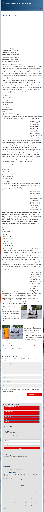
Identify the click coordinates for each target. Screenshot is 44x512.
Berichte (15, 18)
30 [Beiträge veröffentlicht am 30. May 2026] (31, 505)
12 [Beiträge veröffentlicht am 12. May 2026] (9, 498)
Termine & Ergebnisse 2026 (12, 406)
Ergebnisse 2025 (9, 409)
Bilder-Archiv (8, 416)
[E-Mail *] (22, 444)
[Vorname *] (22, 440)
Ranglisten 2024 (9, 414)
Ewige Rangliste (9, 419)
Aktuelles (10, 18)
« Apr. (4, 508)
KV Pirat (7, 421)
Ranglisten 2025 (9, 411)
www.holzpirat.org (21, 469)
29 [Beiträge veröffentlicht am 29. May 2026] (26, 505)
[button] (6, 346)
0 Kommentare (21, 18)
